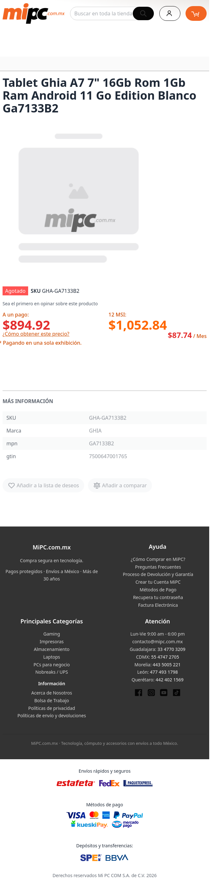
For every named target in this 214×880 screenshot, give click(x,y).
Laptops (51, 657)
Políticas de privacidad (51, 708)
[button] (79, 197)
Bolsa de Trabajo (51, 700)
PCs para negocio (52, 665)
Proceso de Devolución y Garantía (158, 574)
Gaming (51, 634)
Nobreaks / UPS (51, 672)
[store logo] (34, 13)
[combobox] (112, 13)
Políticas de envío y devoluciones (51, 715)
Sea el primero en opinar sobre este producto (50, 303)
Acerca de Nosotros (51, 693)
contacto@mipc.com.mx (157, 641)
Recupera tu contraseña (158, 597)
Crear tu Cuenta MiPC (157, 582)
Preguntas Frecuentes (158, 567)
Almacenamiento (51, 649)
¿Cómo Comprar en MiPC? (158, 559)
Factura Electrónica (158, 605)
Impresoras (52, 641)
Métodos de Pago (157, 590)
